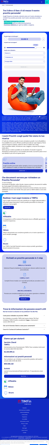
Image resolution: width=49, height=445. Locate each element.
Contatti (24, 432)
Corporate (24, 407)
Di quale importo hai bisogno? (11, 36)
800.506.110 (9, 364)
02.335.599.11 (9, 352)
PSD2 (24, 425)
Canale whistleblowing (24, 412)
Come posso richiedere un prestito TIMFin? (15, 315)
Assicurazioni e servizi (24, 421)
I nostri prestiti (24, 414)
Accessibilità (24, 419)
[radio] (24, 53)
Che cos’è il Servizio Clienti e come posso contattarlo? (19, 325)
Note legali (24, 428)
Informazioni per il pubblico (24, 410)
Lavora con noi (24, 430)
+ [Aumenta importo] (43, 39)
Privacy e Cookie (24, 423)
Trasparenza (24, 416)
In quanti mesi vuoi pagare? (10, 42)
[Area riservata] (47, 2)
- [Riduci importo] (5, 39)
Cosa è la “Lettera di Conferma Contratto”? (16, 329)
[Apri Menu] (41, 1)
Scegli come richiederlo (9, 50)
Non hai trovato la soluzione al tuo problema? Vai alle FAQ (20, 311)
